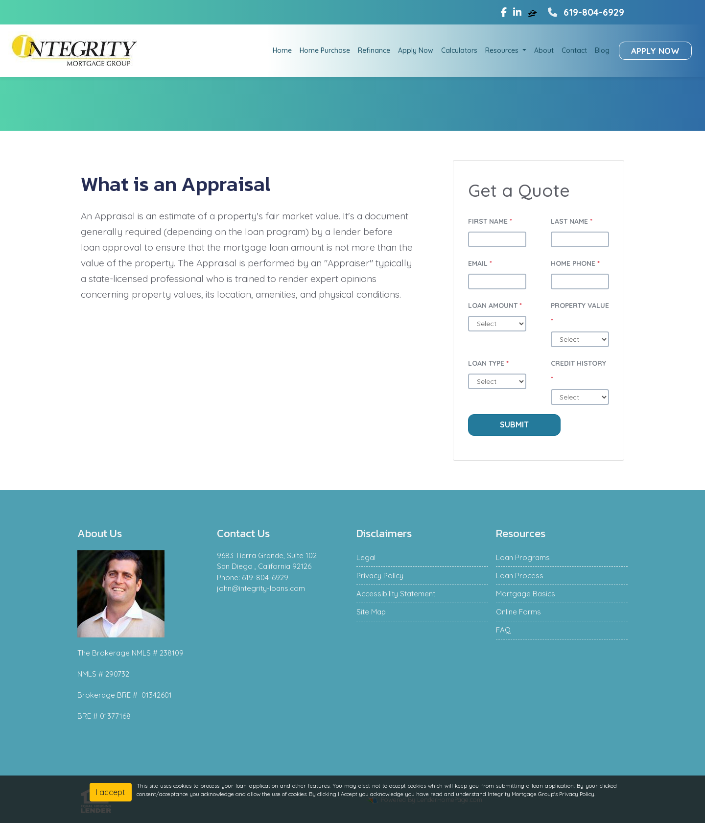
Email (480, 263)
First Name (490, 221)
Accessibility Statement (395, 593)
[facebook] (504, 12)
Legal (366, 557)
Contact (574, 50)
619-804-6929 (584, 12)
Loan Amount (495, 305)
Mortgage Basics (525, 593)
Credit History (578, 371)
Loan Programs (523, 557)
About (544, 50)
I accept (110, 792)
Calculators (459, 50)
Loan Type (488, 363)
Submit (514, 424)
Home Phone (575, 263)
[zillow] (534, 12)
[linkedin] (517, 12)
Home (282, 50)
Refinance (374, 50)
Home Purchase (325, 50)
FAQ (503, 630)
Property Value (580, 313)
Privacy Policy (379, 575)
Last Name (571, 221)
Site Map (371, 611)
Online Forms (518, 611)
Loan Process (519, 575)
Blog (602, 50)
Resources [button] (502, 50)
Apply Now (415, 50)
